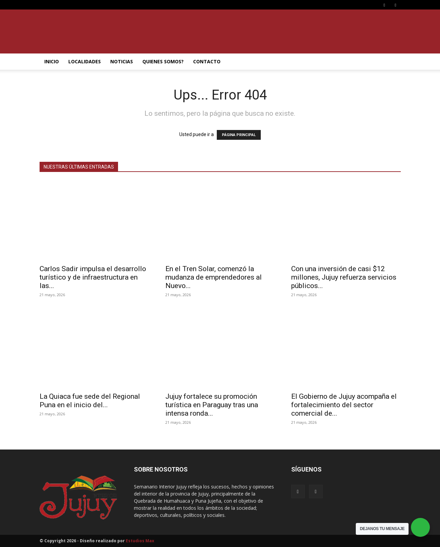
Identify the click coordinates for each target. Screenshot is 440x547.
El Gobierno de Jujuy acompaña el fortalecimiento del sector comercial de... (344, 404)
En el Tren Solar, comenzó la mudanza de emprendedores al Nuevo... (213, 277)
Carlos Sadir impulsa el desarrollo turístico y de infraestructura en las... (93, 277)
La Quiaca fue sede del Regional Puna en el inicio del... (90, 400)
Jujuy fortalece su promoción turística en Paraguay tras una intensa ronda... (211, 404)
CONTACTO (207, 61)
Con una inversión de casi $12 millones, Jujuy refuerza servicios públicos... (343, 277)
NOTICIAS (121, 61)
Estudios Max (140, 541)
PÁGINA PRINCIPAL (239, 135)
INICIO (51, 61)
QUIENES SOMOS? (163, 61)
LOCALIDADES (84, 61)
